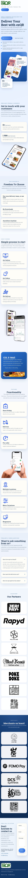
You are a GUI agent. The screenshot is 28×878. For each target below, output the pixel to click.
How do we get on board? (9, 559)
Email (20, 831)
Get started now (7, 38)
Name (20, 825)
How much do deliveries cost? (11, 574)
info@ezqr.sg (4, 855)
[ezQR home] (6, 3)
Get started (5, 9)
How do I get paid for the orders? (11, 580)
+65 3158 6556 (4, 853)
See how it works (19, 38)
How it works (10, 6)
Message (21, 838)
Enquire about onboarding (11, 367)
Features (15, 6)
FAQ (20, 6)
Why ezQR (3, 6)
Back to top (4, 874)
